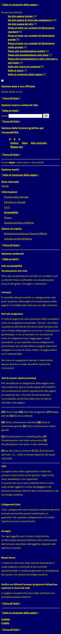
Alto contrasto (39, 143)
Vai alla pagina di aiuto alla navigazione (30, 20)
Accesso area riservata (16, 197)
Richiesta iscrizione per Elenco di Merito (25, 233)
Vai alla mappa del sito (20, 24)
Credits (5, 623)
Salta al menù (15, 70)
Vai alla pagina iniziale (20, 16)
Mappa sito (16, 147)
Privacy (8, 217)
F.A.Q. (7, 207)
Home (12, 162)
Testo (25, 143)
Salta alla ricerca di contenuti (24, 66)
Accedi (5, 186)
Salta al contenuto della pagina (20, 4)
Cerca (4, 116)
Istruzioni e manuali (14, 202)
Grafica (14, 143)
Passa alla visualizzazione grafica (26, 51)
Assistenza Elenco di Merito (19, 223)
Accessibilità (11, 212)
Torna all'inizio (11, 98)
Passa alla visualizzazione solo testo (28, 55)
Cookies (5, 619)
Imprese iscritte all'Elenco (18, 239)
